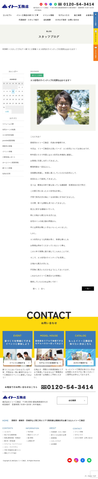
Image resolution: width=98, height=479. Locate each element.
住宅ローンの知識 (9, 129)
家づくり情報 (7, 168)
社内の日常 (7, 173)
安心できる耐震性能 (10, 435)
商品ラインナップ (33, 435)
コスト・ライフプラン (11, 447)
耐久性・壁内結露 (9, 441)
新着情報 (54, 438)
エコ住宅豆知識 (8, 135)
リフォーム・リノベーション (13, 444)
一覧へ (88, 289)
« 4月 (7, 111)
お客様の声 (90, 15)
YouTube (30, 432)
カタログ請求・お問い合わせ (67, 19)
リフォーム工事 (8, 124)
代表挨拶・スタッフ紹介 (29, 19)
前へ (35, 289)
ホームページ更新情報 (11, 162)
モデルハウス (63, 15)
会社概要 (47, 19)
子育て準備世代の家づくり (12, 450)
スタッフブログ (56, 441)
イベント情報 (48, 15)
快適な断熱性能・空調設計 (12, 438)
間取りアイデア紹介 (10, 453)
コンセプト (7, 15)
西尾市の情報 (7, 146)
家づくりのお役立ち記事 (58, 435)
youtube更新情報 (9, 140)
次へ (43, 289)
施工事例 (77, 15)
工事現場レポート (9, 157)
